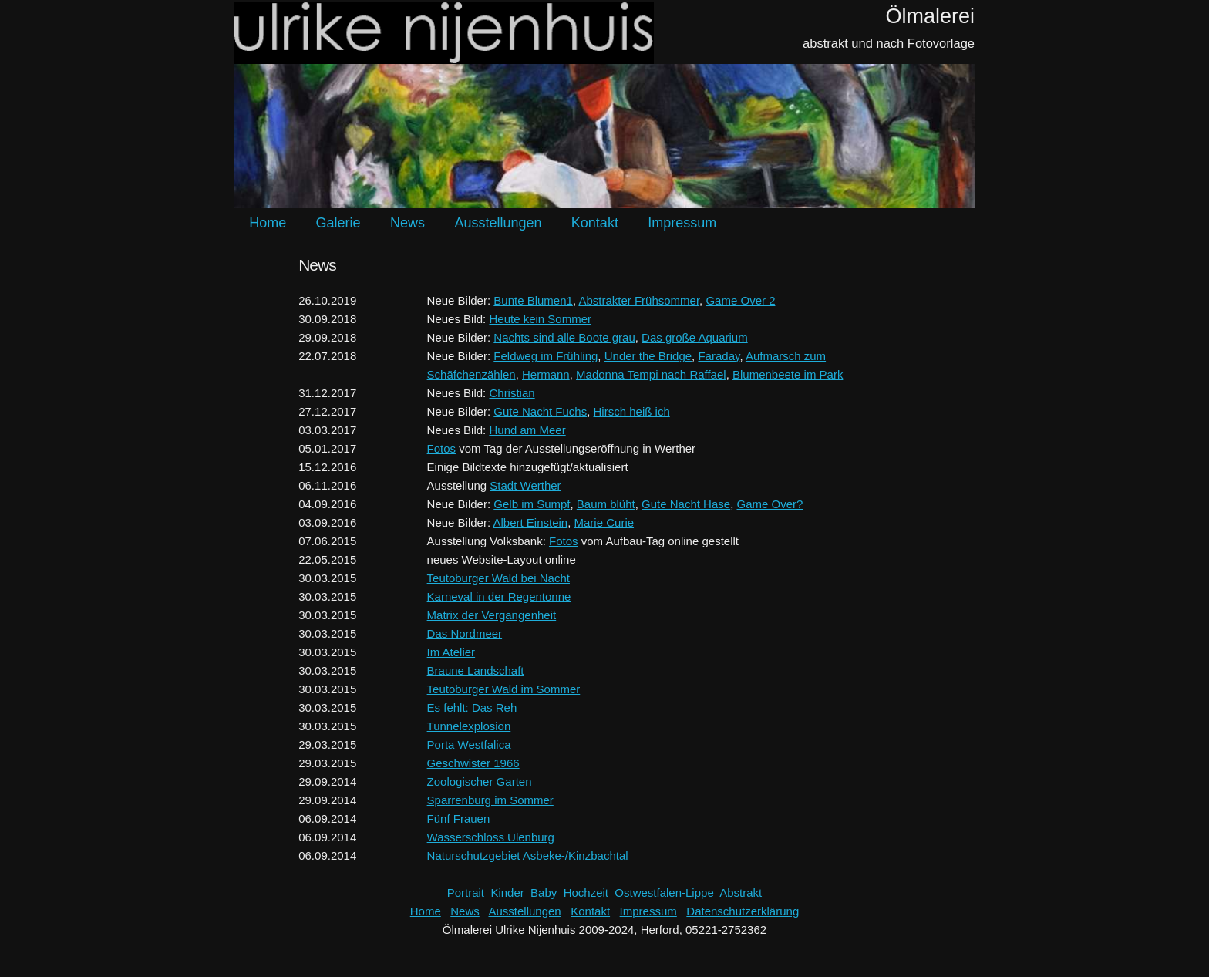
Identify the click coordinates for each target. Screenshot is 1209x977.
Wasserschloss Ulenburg (490, 837)
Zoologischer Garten (479, 781)
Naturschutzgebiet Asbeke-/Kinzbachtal (527, 855)
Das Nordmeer (465, 633)
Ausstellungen (497, 223)
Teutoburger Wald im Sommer (504, 689)
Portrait (465, 892)
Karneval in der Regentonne (499, 596)
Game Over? (769, 503)
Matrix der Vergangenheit (492, 615)
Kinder (507, 892)
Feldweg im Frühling (545, 355)
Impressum (682, 223)
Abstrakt (740, 892)
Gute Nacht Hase (686, 503)
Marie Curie (604, 522)
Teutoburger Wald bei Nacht (498, 578)
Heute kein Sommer (540, 318)
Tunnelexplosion (469, 726)
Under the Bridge (648, 355)
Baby (543, 892)
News (407, 223)
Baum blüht (606, 503)
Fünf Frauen (458, 818)
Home (267, 223)
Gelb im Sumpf (531, 503)
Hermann (546, 374)
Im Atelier (451, 652)
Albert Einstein (530, 522)
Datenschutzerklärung (742, 911)
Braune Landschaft (475, 670)
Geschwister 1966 (473, 763)
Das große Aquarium (695, 337)
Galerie (338, 223)
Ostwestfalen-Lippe (664, 892)
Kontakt (594, 223)
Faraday (718, 355)
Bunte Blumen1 (533, 300)
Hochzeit (586, 892)
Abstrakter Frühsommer (638, 300)
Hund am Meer (527, 429)
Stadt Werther (525, 485)
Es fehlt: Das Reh (472, 707)
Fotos (441, 448)
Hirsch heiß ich (632, 411)
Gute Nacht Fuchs (540, 411)
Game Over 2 (740, 300)
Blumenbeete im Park (787, 374)
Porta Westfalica (469, 744)
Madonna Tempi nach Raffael (651, 374)
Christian (511, 392)
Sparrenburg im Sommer (490, 800)
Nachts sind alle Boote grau (564, 337)
